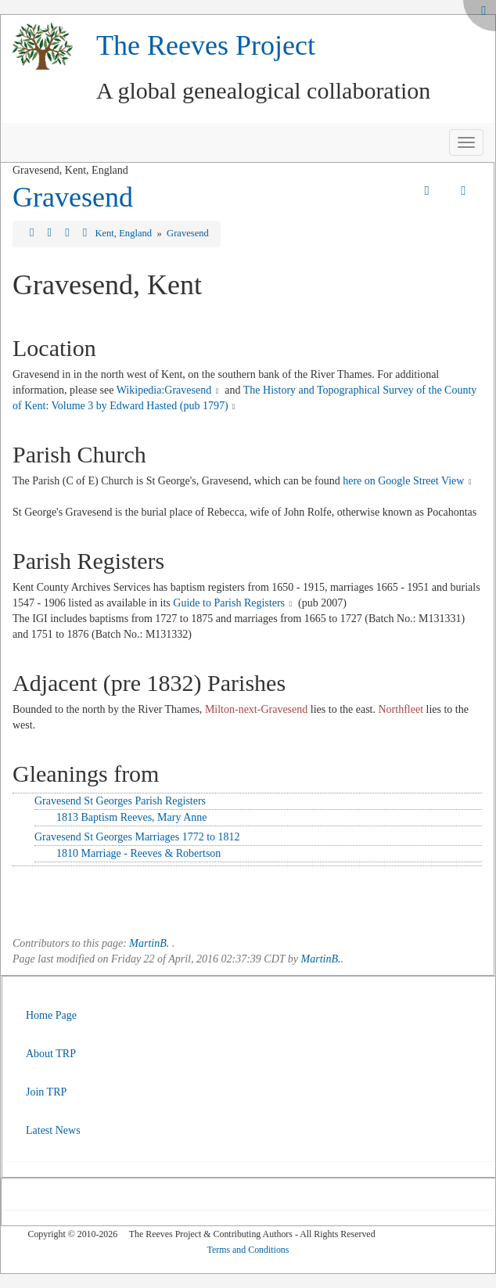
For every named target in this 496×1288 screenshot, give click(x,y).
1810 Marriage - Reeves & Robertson (138, 853)
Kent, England (124, 233)
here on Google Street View (403, 481)
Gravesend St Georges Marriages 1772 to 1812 (137, 837)
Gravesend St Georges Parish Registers (120, 801)
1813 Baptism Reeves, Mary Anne (131, 817)
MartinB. (149, 943)
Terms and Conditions (248, 1249)
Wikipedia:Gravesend (164, 390)
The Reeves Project (205, 45)
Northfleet (401, 709)
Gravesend (73, 197)
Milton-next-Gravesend (256, 709)
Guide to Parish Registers (229, 603)
